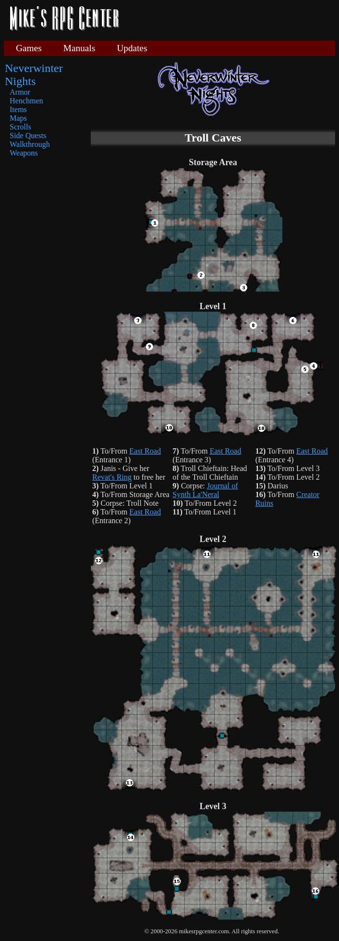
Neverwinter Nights (34, 74)
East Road (145, 451)
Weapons (24, 153)
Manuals (79, 48)
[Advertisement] (218, 48)
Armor (20, 92)
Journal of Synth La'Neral (205, 490)
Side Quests (28, 135)
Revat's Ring (112, 477)
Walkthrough (30, 144)
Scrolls (20, 127)
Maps (18, 118)
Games (29, 48)
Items (18, 109)
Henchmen (26, 101)
